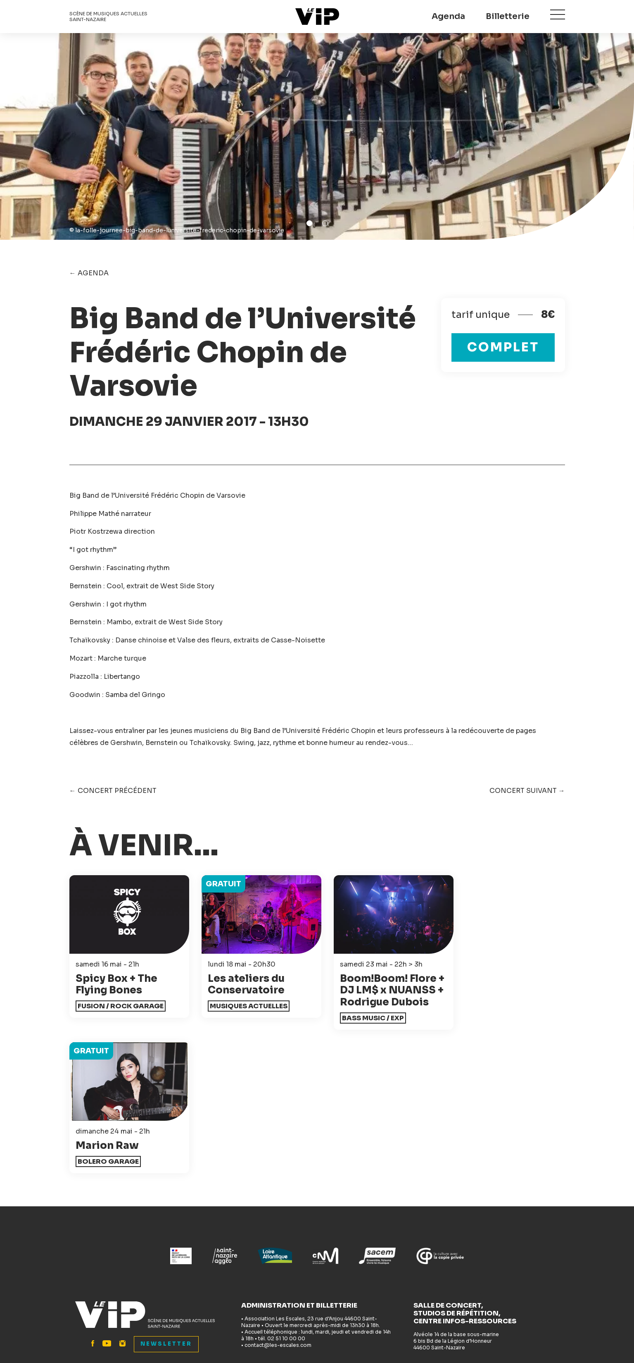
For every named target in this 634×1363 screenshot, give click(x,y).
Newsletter (166, 1212)
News (205, 1252)
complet (503, 347)
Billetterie (508, 16)
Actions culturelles (228, 1280)
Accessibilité (218, 1266)
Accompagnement (354, 1252)
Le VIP (317, 16)
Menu (557, 15)
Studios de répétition (232, 1293)
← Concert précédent (113, 790)
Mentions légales (359, 1335)
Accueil (82, 1252)
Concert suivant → (527, 790)
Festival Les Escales (483, 1252)
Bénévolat (340, 1266)
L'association (345, 1280)
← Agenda (89, 273)
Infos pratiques (94, 1293)
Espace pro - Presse (356, 1293)
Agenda (448, 16)
